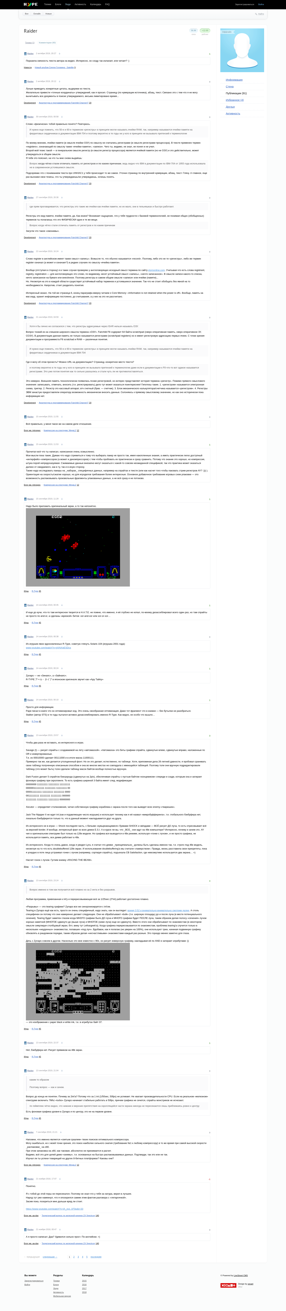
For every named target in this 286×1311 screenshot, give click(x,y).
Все (26, 14)
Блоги (58, 4)
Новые (48, 14)
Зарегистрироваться (244, 4)
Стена (230, 86)
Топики (47, 4)
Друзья (230, 106)
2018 (84, 1292)
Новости (28, 67)
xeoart (250, 1284)
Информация (234, 79)
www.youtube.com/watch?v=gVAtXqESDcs (48, 647)
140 (97, 1215)
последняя (96, 1257)
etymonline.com (156, 270)
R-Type (35, 591)
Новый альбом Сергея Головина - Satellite (54, 67)
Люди (68, 4)
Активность (80, 4)
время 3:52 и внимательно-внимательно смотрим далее (158, 910)
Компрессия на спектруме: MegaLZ (60, 430)
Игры (26, 591)
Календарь (95, 4)
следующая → (50, 1257)
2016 (84, 1284)
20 (90, 103)
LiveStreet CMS (241, 1275)
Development (30, 103)
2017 (84, 1288)
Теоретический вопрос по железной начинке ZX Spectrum (68, 1215)
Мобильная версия (62, 1296)
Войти (261, 4)
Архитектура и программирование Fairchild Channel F (64, 103)
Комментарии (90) (47, 43)
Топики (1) (30, 43)
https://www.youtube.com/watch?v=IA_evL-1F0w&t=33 (54, 1209)
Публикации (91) (236, 93)
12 (78, 430)
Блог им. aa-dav (31, 1215)
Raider (30, 53)
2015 (84, 1281)
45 (40, 591)
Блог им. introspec (32, 430)
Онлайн (36, 14)
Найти (261, 14)
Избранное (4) (235, 99)
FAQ (107, 4)
